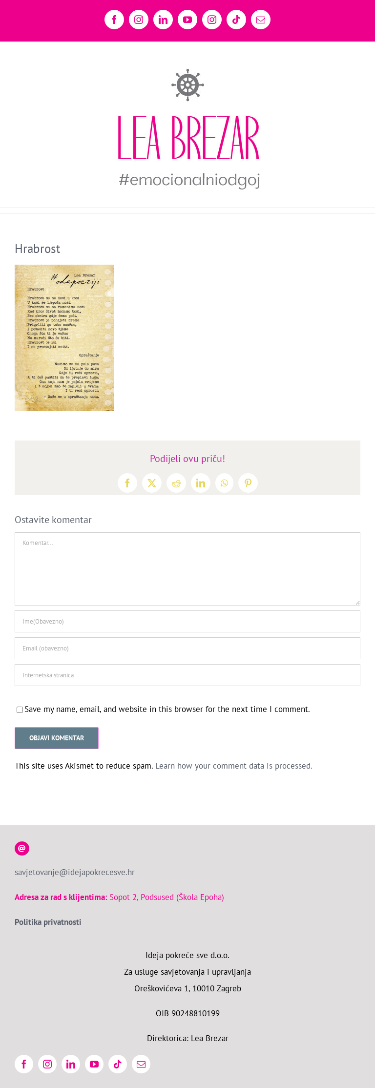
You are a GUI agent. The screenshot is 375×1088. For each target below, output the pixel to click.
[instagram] (47, 1064)
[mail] (141, 1064)
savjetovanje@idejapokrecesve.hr (75, 872)
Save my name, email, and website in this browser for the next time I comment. (167, 709)
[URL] (187, 675)
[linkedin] (71, 1064)
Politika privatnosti (48, 922)
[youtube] (94, 1064)
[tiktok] (117, 1064)
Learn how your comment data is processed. (233, 765)
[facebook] (24, 1064)
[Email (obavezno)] (187, 648)
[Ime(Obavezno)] (187, 621)
